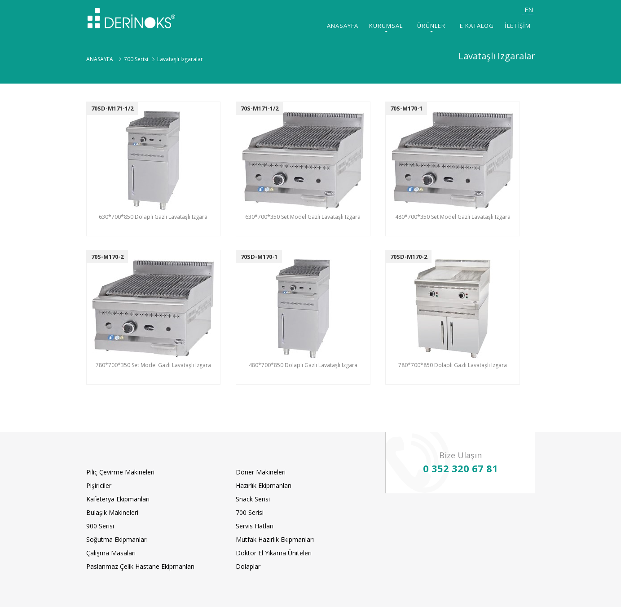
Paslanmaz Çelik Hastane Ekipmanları (140, 566)
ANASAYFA (342, 26)
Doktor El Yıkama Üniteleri (274, 553)
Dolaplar (248, 566)
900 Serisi (100, 526)
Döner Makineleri (261, 472)
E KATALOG (477, 26)
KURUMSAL (386, 26)
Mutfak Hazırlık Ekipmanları (275, 539)
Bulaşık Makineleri (112, 512)
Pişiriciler (98, 485)
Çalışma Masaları (111, 553)
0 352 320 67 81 (460, 468)
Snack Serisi (253, 499)
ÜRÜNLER (431, 26)
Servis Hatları (254, 526)
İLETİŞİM (518, 26)
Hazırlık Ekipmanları (263, 485)
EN (528, 9)
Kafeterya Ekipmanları (118, 499)
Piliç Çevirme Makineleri (120, 472)
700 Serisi (250, 512)
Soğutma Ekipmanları (117, 539)
